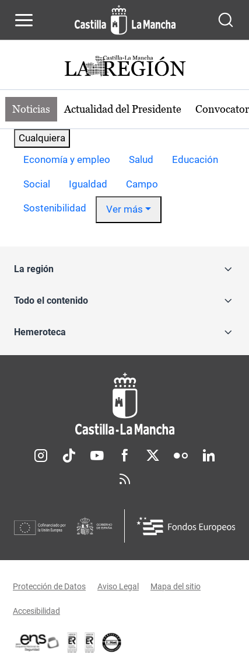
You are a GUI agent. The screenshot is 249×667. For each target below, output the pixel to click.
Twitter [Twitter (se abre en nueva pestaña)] (153, 456)
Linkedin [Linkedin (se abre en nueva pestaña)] (209, 456)
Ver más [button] (124, 209)
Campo (142, 184)
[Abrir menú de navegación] (23, 19)
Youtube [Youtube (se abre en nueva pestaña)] (97, 456)
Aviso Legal (118, 586)
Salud (141, 159)
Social (36, 184)
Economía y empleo (66, 159)
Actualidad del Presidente (122, 109)
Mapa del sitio (175, 586)
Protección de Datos (49, 586)
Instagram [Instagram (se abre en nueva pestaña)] (41, 456)
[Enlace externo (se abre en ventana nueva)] (90, 642)
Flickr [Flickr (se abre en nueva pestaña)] (181, 456)
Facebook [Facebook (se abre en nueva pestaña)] (125, 456)
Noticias (31, 109)
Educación (195, 159)
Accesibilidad (36, 611)
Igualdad (88, 184)
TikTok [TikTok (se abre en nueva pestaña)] (69, 456)
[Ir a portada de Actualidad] (125, 67)
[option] (67, 160)
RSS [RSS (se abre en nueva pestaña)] (125, 479)
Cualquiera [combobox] (42, 138)
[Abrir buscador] (226, 20)
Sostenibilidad (54, 208)
